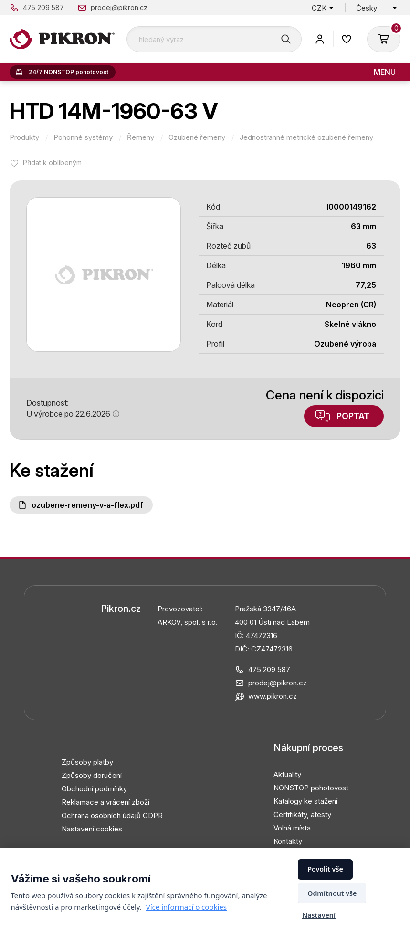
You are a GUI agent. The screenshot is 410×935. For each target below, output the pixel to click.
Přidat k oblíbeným (52, 162)
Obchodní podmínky (94, 788)
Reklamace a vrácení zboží (105, 802)
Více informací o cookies (186, 907)
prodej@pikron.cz (119, 7)
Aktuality (287, 774)
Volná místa (292, 827)
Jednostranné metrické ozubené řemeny (306, 137)
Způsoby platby (87, 762)
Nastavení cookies (92, 828)
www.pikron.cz (272, 696)
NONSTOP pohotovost (310, 787)
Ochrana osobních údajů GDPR (112, 815)
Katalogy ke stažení (305, 801)
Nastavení (319, 915)
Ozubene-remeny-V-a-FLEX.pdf (87, 505)
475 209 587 (43, 7)
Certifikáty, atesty (302, 814)
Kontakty (287, 841)
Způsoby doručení (92, 775)
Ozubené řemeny (196, 137)
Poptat (352, 416)
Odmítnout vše (332, 893)
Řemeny (140, 137)
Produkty (24, 137)
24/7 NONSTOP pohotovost (68, 71)
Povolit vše (325, 868)
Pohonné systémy (83, 137)
